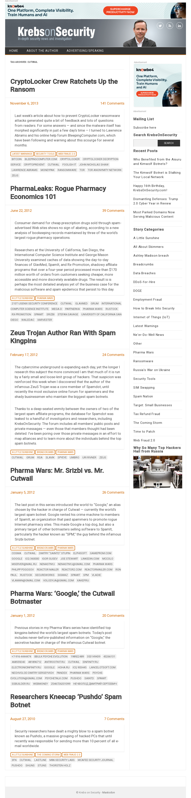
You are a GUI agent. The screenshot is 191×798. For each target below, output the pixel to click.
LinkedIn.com (90, 558)
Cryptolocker (70, 159)
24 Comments (113, 355)
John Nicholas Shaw (94, 164)
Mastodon (108, 792)
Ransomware (143, 361)
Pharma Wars (45, 298)
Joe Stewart (69, 558)
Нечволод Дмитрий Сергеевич (95, 683)
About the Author (42, 50)
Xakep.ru (83, 580)
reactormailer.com (98, 569)
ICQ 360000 (32, 558)
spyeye (62, 457)
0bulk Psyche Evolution (51, 656)
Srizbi (51, 314)
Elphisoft (80, 553)
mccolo (107, 558)
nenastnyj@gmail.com (74, 564)
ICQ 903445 (79, 667)
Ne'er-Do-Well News (148, 335)
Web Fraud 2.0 (66, 154)
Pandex (62, 672)
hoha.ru (64, 667)
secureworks (45, 575)
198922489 (77, 656)
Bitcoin (17, 159)
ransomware (67, 170)
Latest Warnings (22, 154)
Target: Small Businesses (152, 405)
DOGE (137, 291)
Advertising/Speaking (85, 50)
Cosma (16, 553)
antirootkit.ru (54, 661)
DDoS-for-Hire (144, 282)
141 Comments (112, 103)
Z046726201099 (60, 683)
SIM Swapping (144, 387)
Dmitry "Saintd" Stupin (54, 553)
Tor (82, 170)
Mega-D (57, 308)
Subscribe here (144, 127)
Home (13, 50)
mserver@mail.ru (24, 564)
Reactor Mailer (48, 569)
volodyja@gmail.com (58, 580)
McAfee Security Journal (95, 760)
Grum (95, 303)
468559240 (18, 661)
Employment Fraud (147, 299)
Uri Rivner (89, 457)
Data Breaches (144, 273)
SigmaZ (63, 575)
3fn (14, 760)
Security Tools (45, 154)
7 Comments (114, 719)
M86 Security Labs (62, 760)
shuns (30, 765)
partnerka (72, 308)
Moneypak (48, 170)
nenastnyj (47, 564)
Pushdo (76, 678)
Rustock (112, 308)
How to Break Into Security (154, 308)
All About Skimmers (148, 247)
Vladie (96, 575)
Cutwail (53, 164)
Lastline (40, 760)
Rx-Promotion (21, 314)
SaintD (89, 678)
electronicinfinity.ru (26, 667)
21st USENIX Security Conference (34, 303)
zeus (15, 175)
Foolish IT (69, 164)
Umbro (74, 457)
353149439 (93, 656)
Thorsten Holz (59, 765)
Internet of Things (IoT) (151, 317)
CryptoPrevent (34, 164)
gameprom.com (100, 553)
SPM (86, 575)
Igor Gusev (49, 558)
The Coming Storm (48, 754)
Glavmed (81, 303)
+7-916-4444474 (21, 656)
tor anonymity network (105, 170)
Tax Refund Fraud (146, 414)
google (17, 558)
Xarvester (44, 319)
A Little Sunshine (22, 298)
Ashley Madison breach (151, 255)
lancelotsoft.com (103, 667)
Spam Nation (143, 396)
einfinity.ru (90, 661)
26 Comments (113, 492)
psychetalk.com (56, 678)
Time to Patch (144, 431)
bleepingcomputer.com (41, 159)
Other (137, 343)
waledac (27, 319)
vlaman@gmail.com (26, 580)
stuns (42, 765)
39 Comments (113, 210)
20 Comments (113, 615)
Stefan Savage (68, 314)
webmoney (40, 683)
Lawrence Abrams (25, 170)
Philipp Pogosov (23, 569)
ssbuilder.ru (21, 683)
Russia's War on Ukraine (151, 370)
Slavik (50, 457)
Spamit (38, 314)
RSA (40, 457)
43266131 (109, 656)
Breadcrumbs (45, 452)
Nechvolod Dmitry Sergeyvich (33, 672)
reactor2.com (72, 569)
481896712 (34, 661)
